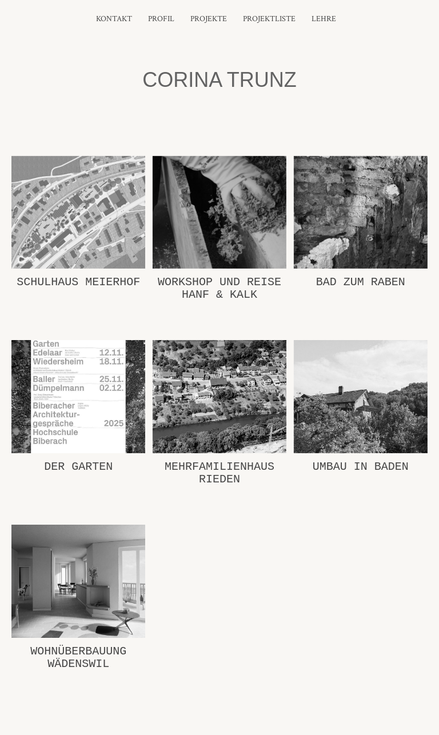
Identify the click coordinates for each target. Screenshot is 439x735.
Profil (161, 19)
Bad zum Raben (360, 282)
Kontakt (114, 19)
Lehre (324, 19)
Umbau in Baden (361, 466)
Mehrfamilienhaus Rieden (219, 473)
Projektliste (269, 19)
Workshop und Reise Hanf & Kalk (219, 288)
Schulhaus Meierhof (78, 282)
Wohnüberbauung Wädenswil (78, 657)
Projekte (208, 19)
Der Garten (78, 466)
